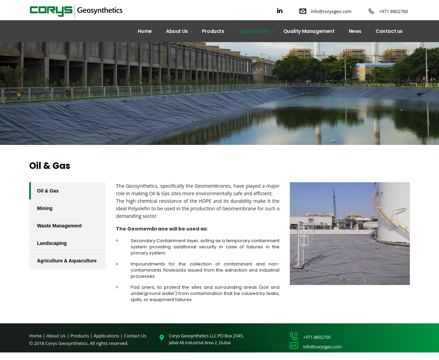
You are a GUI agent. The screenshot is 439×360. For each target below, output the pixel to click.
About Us (177, 31)
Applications (253, 31)
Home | (37, 336)
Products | (82, 336)
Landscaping (52, 243)
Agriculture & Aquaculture (67, 260)
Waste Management (59, 225)
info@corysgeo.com (331, 11)
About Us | (59, 336)
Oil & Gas (48, 191)
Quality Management (309, 31)
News (355, 31)
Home (145, 31)
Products (213, 31)
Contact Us (135, 336)
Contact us (389, 31)
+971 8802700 (393, 11)
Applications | (109, 336)
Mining (44, 208)
